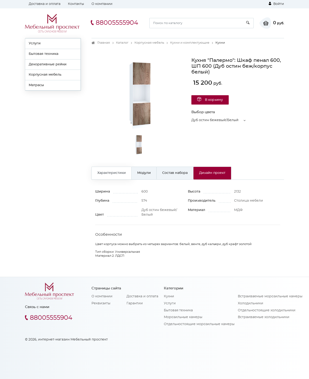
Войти (276, 4)
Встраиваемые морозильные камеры (270, 296)
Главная (103, 42)
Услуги (35, 43)
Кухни (169, 296)
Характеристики (111, 173)
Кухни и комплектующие (189, 42)
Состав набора (175, 173)
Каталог (122, 42)
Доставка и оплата (44, 4)
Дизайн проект (212, 173)
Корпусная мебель (45, 74)
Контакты (76, 4)
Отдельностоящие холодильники (266, 310)
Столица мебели (248, 200)
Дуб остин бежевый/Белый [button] (215, 120)
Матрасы (36, 85)
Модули (144, 173)
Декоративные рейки (48, 64)
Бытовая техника (43, 54)
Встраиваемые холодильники (263, 317)
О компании (101, 4)
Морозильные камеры (183, 317)
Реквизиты (100, 303)
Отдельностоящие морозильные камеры (199, 324)
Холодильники (250, 303)
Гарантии (134, 303)
